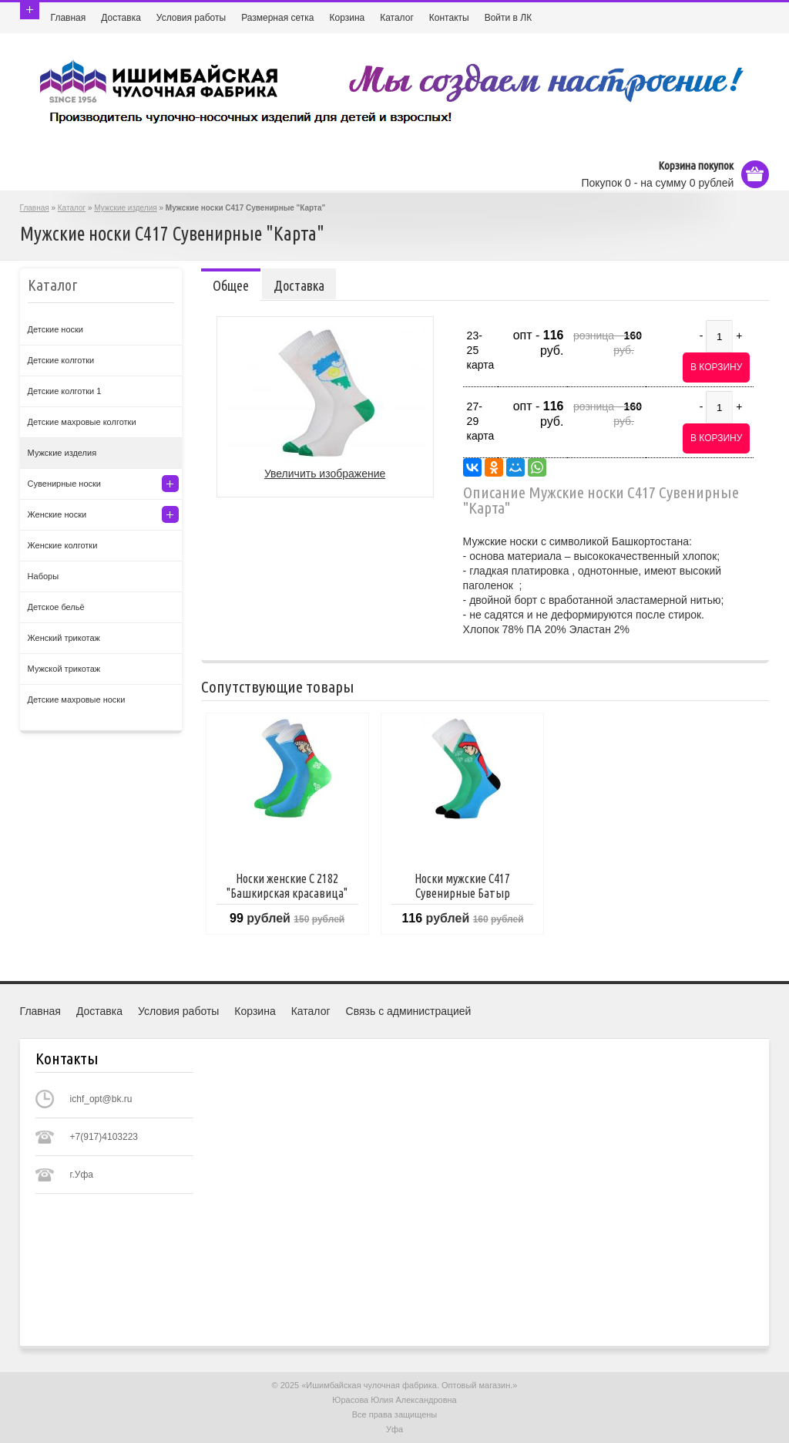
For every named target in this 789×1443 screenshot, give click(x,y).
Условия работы (191, 17)
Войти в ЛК (508, 17)
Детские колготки (61, 360)
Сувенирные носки (64, 483)
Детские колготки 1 (65, 391)
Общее (231, 285)
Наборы (43, 576)
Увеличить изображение (324, 473)
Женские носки (57, 514)
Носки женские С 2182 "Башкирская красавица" (287, 886)
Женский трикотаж (64, 637)
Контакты (449, 17)
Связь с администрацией (409, 1011)
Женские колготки (63, 545)
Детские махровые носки (77, 699)
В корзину (716, 367)
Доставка (121, 17)
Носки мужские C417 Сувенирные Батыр (462, 886)
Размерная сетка (277, 17)
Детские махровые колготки (82, 421)
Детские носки (55, 329)
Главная (68, 17)
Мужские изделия (125, 208)
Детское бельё (56, 607)
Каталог (397, 17)
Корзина (346, 17)
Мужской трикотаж (64, 668)
